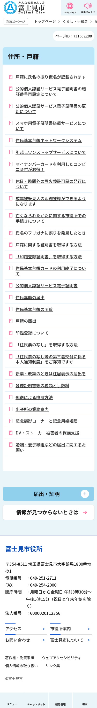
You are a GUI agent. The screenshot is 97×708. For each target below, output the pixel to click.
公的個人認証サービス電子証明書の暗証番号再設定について (51, 91)
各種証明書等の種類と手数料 (42, 385)
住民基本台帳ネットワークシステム (49, 140)
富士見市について (66, 640)
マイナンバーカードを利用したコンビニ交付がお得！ (51, 167)
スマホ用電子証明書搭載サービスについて (51, 125)
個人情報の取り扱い (21, 665)
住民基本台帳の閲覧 (34, 309)
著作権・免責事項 (19, 657)
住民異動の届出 (30, 297)
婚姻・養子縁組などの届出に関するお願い (51, 447)
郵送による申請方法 (34, 397)
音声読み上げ (88, 12)
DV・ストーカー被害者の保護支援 (47, 433)
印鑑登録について (32, 333)
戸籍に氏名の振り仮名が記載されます (51, 77)
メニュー (12, 704)
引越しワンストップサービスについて (51, 152)
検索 (84, 704)
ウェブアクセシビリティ (61, 657)
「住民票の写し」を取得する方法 (47, 344)
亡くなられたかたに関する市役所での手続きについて (51, 218)
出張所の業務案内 (32, 409)
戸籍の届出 (26, 321)
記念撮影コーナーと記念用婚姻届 (47, 421)
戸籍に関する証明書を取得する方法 (49, 245)
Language (70, 12)
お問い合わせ (17, 640)
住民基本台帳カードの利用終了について (51, 271)
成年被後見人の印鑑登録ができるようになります (51, 201)
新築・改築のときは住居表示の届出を (51, 373)
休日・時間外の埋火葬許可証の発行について (51, 184)
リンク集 (53, 665)
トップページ (45, 21)
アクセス (13, 628)
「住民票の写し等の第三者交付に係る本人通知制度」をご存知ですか (51, 359)
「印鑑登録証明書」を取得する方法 (49, 256)
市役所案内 (60, 628)
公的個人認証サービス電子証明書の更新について (51, 108)
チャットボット (36, 704)
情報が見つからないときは (47, 512)
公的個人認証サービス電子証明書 (47, 285)
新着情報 (60, 704)
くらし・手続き (75, 21)
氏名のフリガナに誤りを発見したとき (51, 233)
